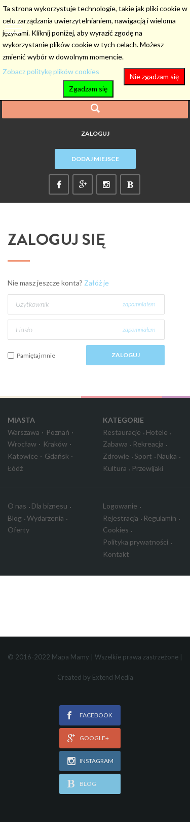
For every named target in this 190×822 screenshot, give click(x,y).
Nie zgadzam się (154, 76)
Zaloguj (95, 133)
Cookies (116, 529)
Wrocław (22, 443)
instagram (96, 761)
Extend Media (112, 677)
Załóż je (96, 282)
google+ (94, 738)
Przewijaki (147, 468)
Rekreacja (148, 443)
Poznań (57, 432)
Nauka (167, 456)
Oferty (18, 529)
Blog (15, 518)
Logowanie (120, 505)
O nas (17, 505)
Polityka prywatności (135, 542)
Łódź (15, 468)
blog (88, 783)
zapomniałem (139, 304)
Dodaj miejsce (95, 159)
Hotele (157, 432)
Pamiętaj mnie (36, 355)
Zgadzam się (88, 88)
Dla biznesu (49, 505)
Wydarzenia (45, 518)
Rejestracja (120, 518)
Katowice (23, 456)
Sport (143, 456)
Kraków (55, 443)
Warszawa (24, 432)
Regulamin (159, 518)
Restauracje (122, 432)
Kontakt (116, 554)
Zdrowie (116, 456)
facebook (96, 715)
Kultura (115, 468)
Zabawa (115, 443)
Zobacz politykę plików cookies (51, 71)
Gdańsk (57, 456)
